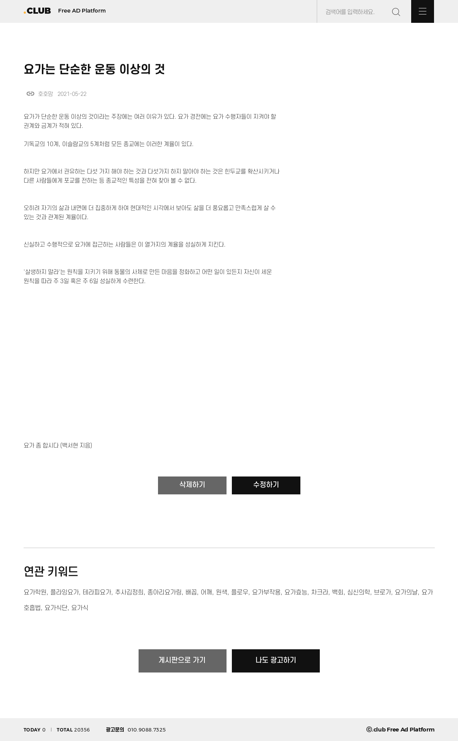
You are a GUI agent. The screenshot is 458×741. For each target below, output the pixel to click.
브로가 (382, 592)
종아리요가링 (164, 592)
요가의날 (406, 592)
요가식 (79, 608)
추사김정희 (129, 592)
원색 (221, 592)
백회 (337, 592)
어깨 (206, 592)
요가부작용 (266, 592)
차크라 (319, 592)
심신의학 (358, 592)
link (30, 93)
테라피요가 (97, 592)
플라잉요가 (64, 592)
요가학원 (35, 592)
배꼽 (191, 592)
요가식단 (56, 608)
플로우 (239, 592)
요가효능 (295, 592)
